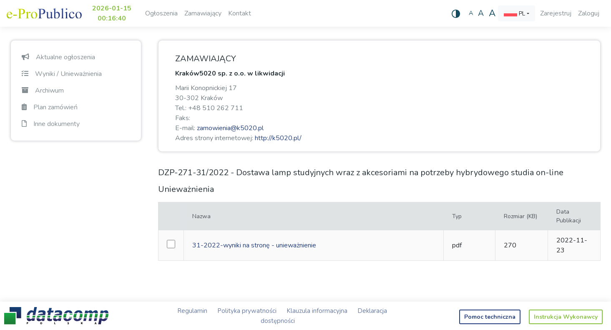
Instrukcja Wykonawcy (566, 317)
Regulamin (192, 311)
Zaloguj (588, 13)
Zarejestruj (555, 13)
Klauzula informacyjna (317, 311)
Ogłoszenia (161, 13)
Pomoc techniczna (489, 317)
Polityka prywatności (247, 311)
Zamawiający (202, 13)
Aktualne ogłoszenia (58, 57)
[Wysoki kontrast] (456, 13)
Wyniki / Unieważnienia (62, 73)
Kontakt (239, 13)
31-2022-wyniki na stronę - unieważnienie (254, 245)
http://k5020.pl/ (278, 138)
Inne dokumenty (51, 123)
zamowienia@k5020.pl (230, 128)
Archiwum (43, 90)
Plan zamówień (50, 107)
